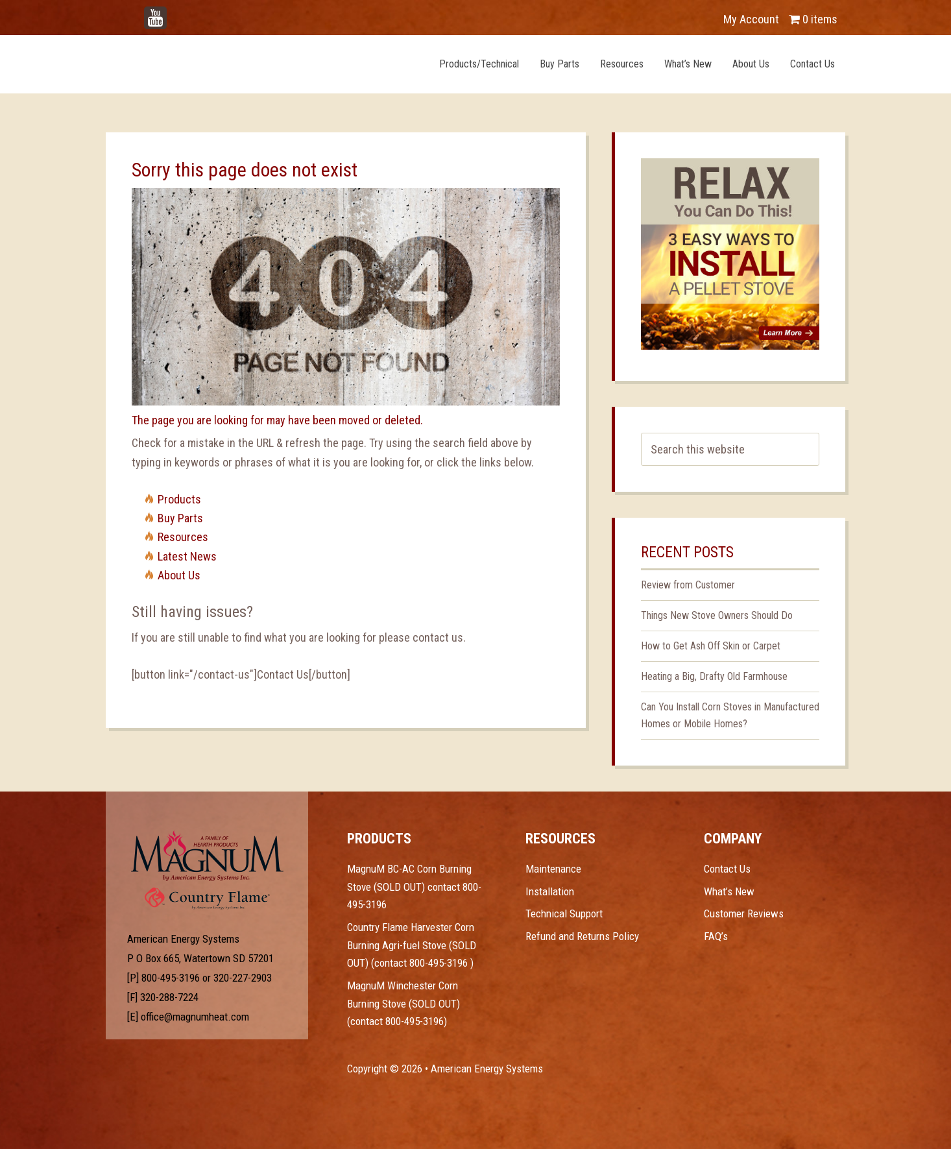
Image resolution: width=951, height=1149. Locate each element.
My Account (751, 19)
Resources (183, 537)
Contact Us (727, 868)
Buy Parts (180, 518)
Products (179, 499)
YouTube (174, 12)
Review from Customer (688, 585)
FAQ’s (716, 936)
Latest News (187, 556)
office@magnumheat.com (195, 1016)
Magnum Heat (253, 63)
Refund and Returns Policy (582, 936)
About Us (179, 575)
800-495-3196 (170, 977)
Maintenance (553, 868)
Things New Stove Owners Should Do (717, 615)
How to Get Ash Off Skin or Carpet (710, 646)
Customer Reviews (744, 913)
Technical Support (564, 913)
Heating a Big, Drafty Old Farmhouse (714, 676)
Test (207, 855)
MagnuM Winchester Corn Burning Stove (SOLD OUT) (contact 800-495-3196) (403, 1003)
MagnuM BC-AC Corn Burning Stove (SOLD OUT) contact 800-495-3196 (414, 886)
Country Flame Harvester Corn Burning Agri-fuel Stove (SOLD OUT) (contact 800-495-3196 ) (411, 945)
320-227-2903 (242, 977)
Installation (549, 891)
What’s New (729, 891)
